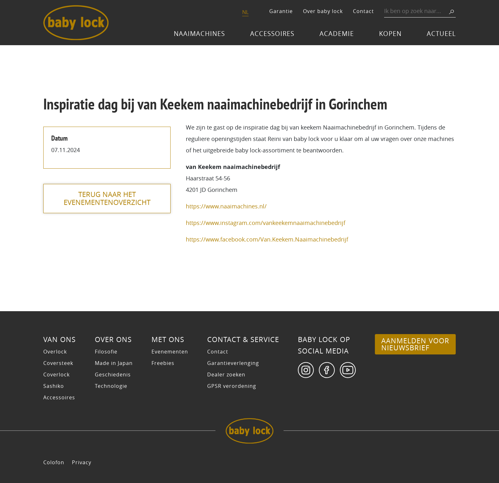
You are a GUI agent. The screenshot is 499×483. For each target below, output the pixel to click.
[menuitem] (245, 12)
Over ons (113, 339)
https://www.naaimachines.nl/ (226, 206)
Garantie (281, 11)
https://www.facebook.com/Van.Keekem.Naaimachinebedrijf (267, 239)
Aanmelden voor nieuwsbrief (415, 344)
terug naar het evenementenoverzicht (107, 198)
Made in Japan (114, 363)
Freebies (162, 363)
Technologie (111, 385)
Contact (363, 11)
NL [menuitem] (245, 12)
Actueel (441, 33)
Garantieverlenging (233, 363)
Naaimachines (199, 33)
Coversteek (58, 363)
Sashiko (53, 385)
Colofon (53, 462)
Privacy (81, 462)
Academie (337, 33)
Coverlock (56, 374)
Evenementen (169, 351)
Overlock (55, 351)
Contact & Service (243, 339)
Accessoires (272, 33)
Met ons (167, 339)
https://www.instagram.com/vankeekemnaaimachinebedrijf (265, 223)
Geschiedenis (113, 374)
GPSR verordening (231, 385)
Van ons (59, 339)
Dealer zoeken (226, 374)
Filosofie (106, 351)
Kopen (390, 33)
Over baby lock (323, 11)
